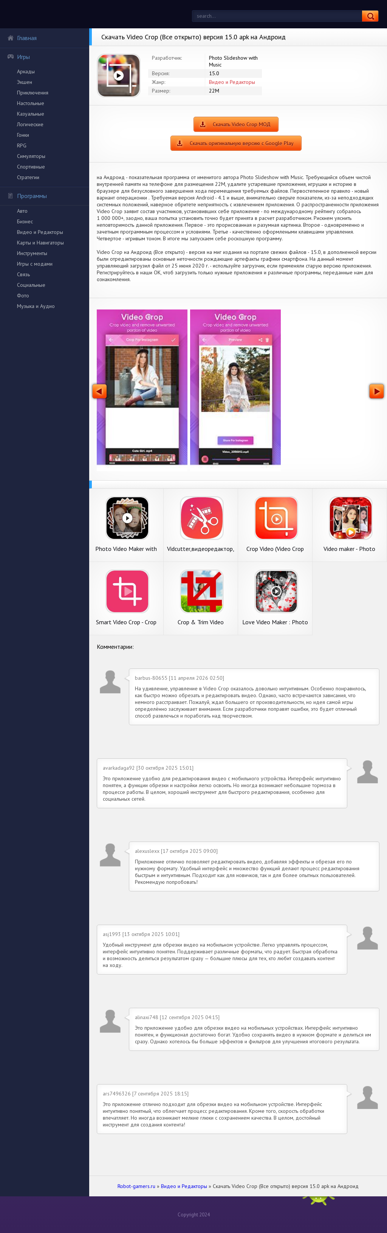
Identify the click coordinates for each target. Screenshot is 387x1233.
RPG (21, 145)
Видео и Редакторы (40, 232)
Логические (30, 124)
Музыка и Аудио (36, 306)
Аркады (26, 71)
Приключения (32, 92)
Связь (23, 274)
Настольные (30, 103)
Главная (22, 38)
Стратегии (28, 177)
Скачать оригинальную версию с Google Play (242, 143)
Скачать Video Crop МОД (242, 124)
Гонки (23, 134)
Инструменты (32, 253)
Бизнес (25, 221)
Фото (23, 295)
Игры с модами (35, 263)
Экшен (24, 82)
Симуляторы (31, 156)
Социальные (31, 285)
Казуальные (30, 113)
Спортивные (31, 166)
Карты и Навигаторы (40, 242)
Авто (22, 210)
